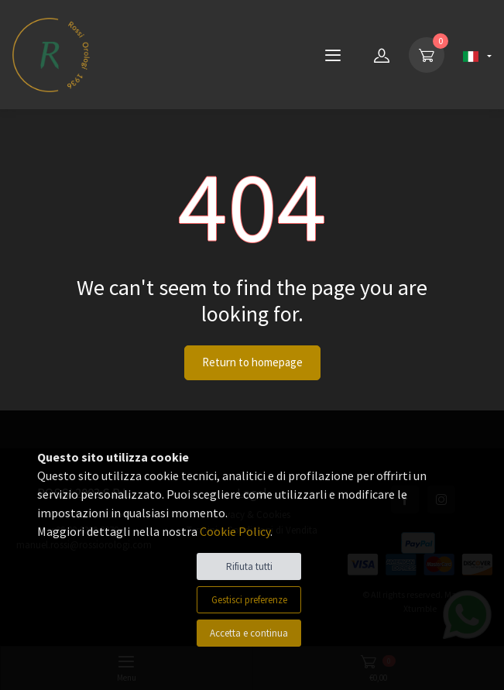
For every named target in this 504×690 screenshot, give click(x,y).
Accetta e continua (249, 633)
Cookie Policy (235, 531)
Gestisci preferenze (249, 599)
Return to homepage (252, 362)
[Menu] (333, 55)
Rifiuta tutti (249, 566)
